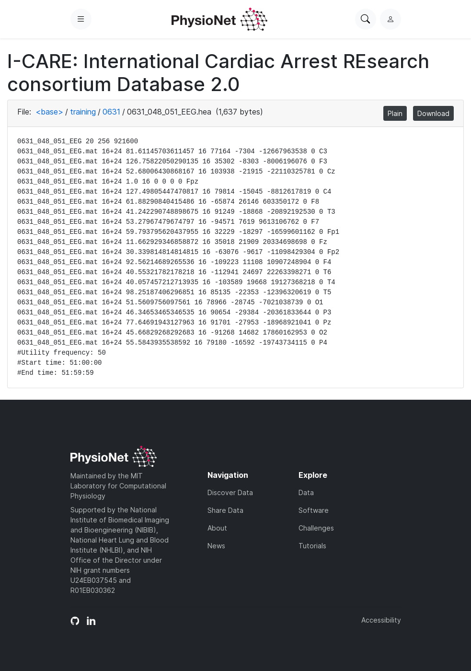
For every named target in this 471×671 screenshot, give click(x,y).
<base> (49, 111)
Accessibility (381, 620)
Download (433, 113)
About (217, 528)
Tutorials (312, 546)
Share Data (225, 510)
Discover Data (230, 492)
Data (306, 492)
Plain (395, 113)
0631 (111, 111)
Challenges (316, 528)
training (83, 111)
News (216, 546)
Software (314, 510)
